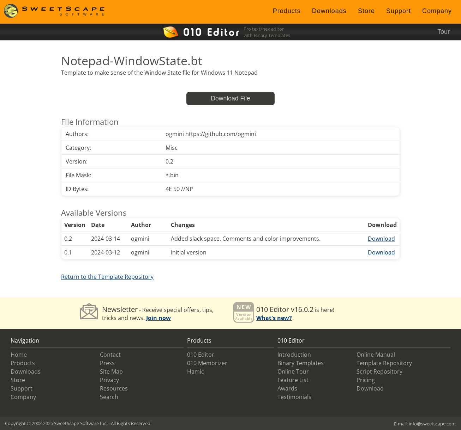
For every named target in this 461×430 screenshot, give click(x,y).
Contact (110, 354)
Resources (114, 388)
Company (437, 10)
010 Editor (200, 354)
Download (381, 238)
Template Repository (384, 363)
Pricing (366, 380)
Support (398, 10)
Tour (443, 31)
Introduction (294, 354)
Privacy (109, 380)
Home (19, 354)
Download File (230, 98)
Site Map (111, 371)
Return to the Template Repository (107, 277)
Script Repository (379, 371)
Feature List (293, 380)
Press (107, 363)
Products (287, 10)
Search (109, 397)
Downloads (329, 10)
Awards (287, 388)
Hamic (195, 371)
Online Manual (376, 354)
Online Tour (293, 371)
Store (366, 10)
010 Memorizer (207, 363)
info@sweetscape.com (432, 423)
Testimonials (294, 397)
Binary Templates (300, 363)
